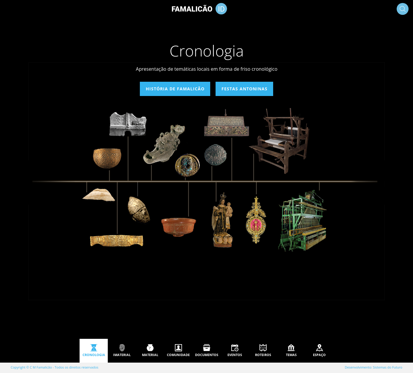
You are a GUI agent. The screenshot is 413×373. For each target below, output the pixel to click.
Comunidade (178, 354)
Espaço (319, 354)
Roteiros (263, 354)
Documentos (206, 354)
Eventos (234, 354)
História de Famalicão (174, 89)
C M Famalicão (41, 367)
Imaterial (122, 354)
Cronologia (94, 354)
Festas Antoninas (244, 89)
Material (150, 354)
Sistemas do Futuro (387, 367)
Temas (291, 354)
